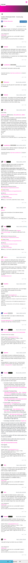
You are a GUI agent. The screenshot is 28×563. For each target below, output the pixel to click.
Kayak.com (23, 419)
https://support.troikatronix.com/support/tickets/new (11, 189)
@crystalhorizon (17, 113)
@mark (6, 227)
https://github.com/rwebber (6, 196)
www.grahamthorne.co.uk (13, 335)
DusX (5, 160)
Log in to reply (23, 20)
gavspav (6, 311)
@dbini (23, 113)
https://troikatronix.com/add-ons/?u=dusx (9, 192)
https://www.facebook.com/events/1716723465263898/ (13, 330)
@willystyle (3, 113)
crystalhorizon (7, 63)
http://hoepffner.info (13, 293)
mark (5, 108)
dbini (5, 24)
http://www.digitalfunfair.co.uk (7, 319)
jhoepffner (6, 282)
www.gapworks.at (8, 363)
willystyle (6, 45)
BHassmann (6, 80)
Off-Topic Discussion (8, 19)
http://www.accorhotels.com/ (16, 412)
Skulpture (6, 328)
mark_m (5, 255)
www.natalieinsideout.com (6, 274)
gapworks (6, 351)
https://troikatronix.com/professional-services (10, 186)
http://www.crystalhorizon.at (15, 71)
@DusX (3, 208)
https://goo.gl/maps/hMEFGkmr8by (9, 441)
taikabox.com (3, 33)
